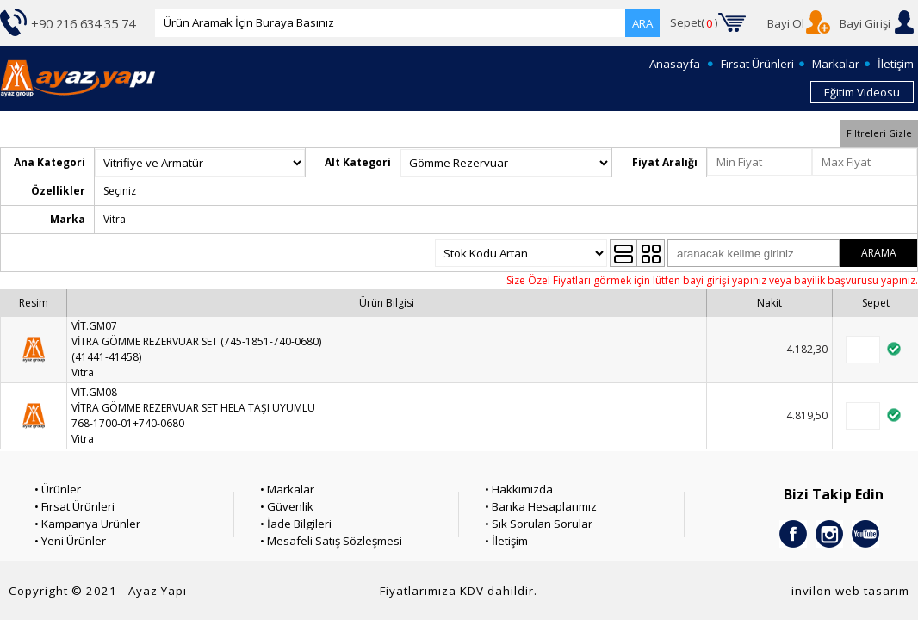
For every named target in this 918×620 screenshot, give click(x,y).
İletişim (896, 63)
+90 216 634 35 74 (83, 23)
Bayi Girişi (865, 23)
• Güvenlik (286, 506)
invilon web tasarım (850, 590)
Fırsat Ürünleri (757, 63)
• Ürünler (57, 489)
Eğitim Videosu (862, 92)
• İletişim (506, 541)
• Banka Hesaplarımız (541, 506)
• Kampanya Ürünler (87, 523)
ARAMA (878, 252)
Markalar (835, 63)
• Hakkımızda (519, 489)
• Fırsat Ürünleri (74, 506)
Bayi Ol (785, 23)
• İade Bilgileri (296, 523)
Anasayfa (674, 63)
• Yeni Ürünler (70, 541)
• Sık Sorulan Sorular (538, 523)
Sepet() (694, 23)
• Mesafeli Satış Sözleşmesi (331, 541)
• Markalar (287, 489)
